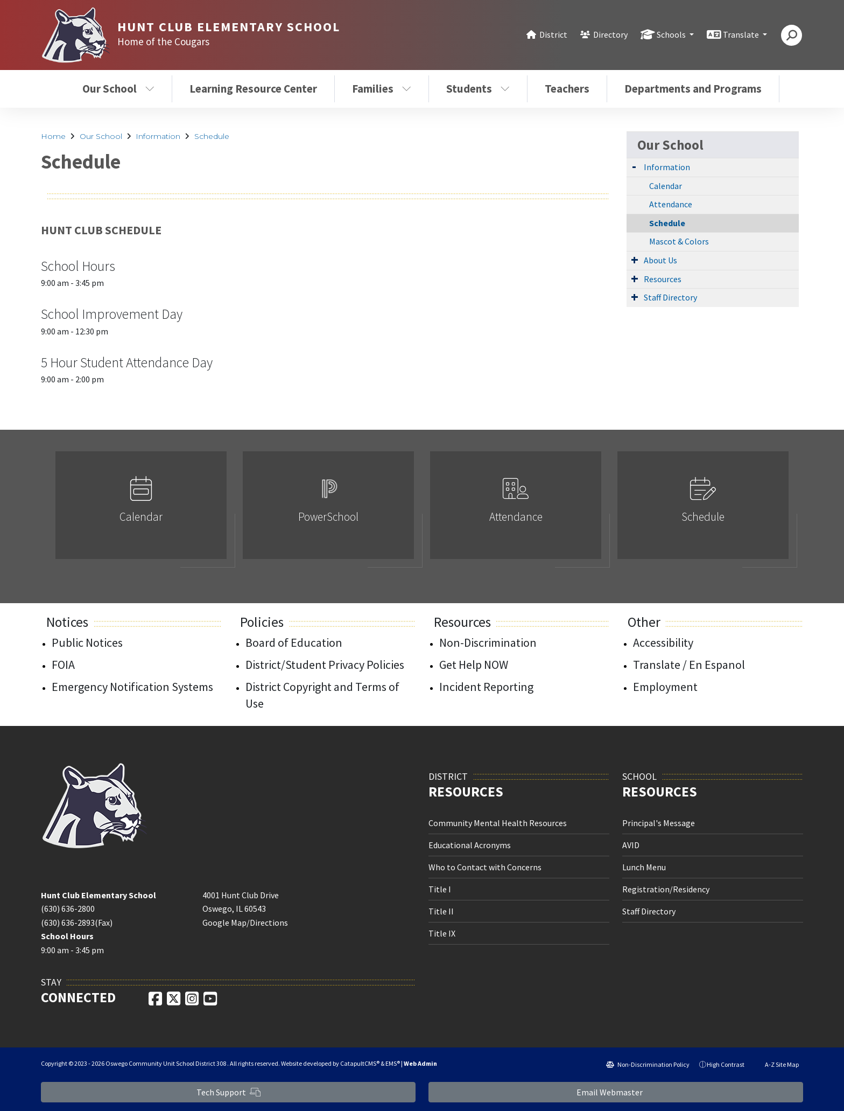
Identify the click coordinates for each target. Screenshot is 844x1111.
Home (53, 136)
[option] (141, 509)
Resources (662, 279)
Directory (610, 34)
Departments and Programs (693, 88)
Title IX (441, 933)
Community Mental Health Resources (497, 822)
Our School (118, 88)
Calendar (665, 185)
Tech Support (228, 1092)
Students (478, 88)
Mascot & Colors (679, 241)
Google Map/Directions (245, 922)
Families (381, 88)
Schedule (211, 136)
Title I (439, 889)
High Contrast (725, 1064)
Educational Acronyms (469, 845)
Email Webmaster (615, 1092)
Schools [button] (672, 34)
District (553, 34)
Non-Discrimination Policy (648, 1064)
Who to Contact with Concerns (484, 867)
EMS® (392, 1063)
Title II (441, 911)
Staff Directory (670, 297)
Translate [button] (742, 34)
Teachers (567, 88)
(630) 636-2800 (68, 908)
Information (158, 136)
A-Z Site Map (776, 1064)
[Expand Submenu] (634, 166)
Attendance (670, 204)
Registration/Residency (665, 889)
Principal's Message (658, 822)
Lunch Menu (644, 867)
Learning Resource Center (253, 88)
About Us (660, 260)
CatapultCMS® (359, 1063)
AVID (630, 845)
